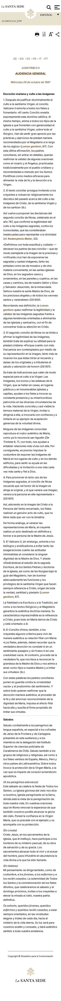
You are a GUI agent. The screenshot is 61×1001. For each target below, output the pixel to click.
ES (28, 58)
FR (34, 58)
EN (22, 58)
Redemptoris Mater (20, 238)
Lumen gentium (31, 146)
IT (40, 58)
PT (46, 58)
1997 (20, 21)
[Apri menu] (57, 7)
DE (15, 58)
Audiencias (9, 21)
